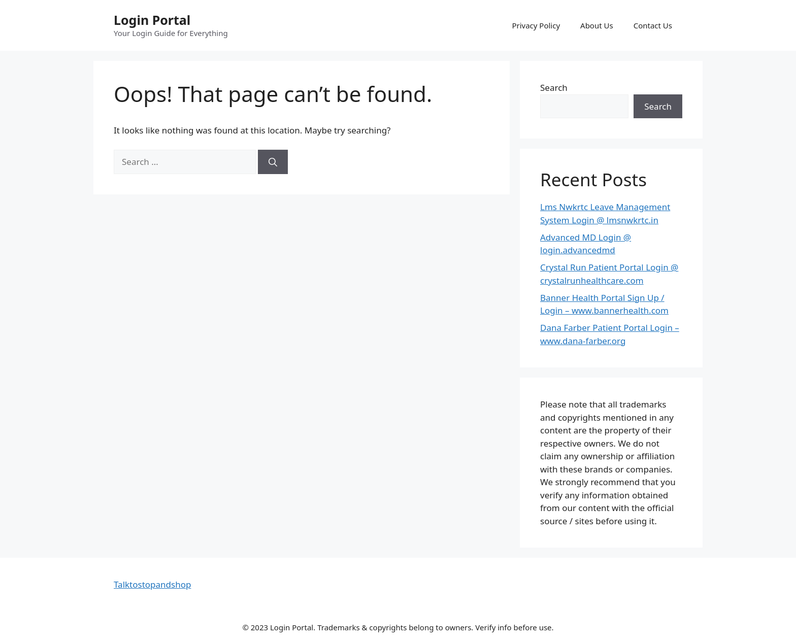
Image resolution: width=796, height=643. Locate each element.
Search (554, 87)
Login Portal (152, 19)
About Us (596, 25)
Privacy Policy (536, 25)
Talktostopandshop (152, 584)
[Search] (273, 162)
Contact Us (653, 25)
